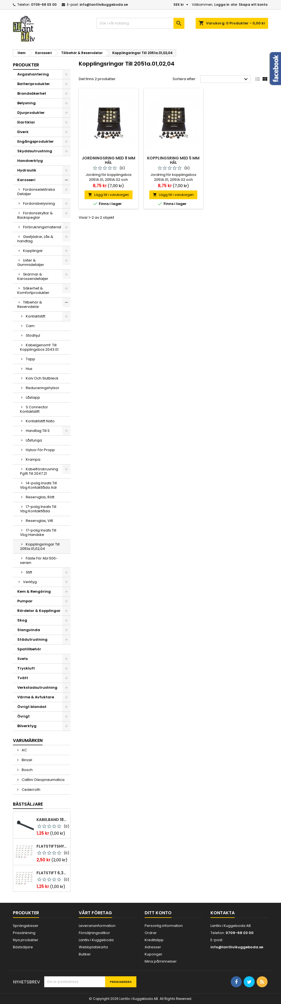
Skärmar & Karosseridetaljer (32, 276)
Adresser (153, 947)
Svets (22, 658)
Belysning (26, 103)
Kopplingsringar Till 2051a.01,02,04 (40, 546)
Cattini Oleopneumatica (42, 779)
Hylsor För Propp (40, 449)
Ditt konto (158, 913)
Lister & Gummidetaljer (30, 262)
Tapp (30, 359)
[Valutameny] (181, 4)
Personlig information (164, 925)
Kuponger (153, 954)
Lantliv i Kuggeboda (96, 940)
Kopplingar (33, 250)
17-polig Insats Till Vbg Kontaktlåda (38, 509)
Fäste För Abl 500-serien (39, 560)
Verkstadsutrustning (37, 687)
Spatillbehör (29, 649)
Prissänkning (24, 932)
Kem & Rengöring (34, 591)
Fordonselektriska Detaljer (36, 191)
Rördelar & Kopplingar (39, 610)
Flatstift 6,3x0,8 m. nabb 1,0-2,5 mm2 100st (52, 873)
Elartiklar (26, 122)
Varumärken (28, 740)
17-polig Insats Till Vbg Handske (38, 532)
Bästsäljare (28, 804)
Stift (29, 572)
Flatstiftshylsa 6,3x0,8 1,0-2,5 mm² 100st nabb (52, 846)
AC (24, 750)
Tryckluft (26, 668)
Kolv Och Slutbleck (42, 378)
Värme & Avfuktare (35, 697)
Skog (22, 620)
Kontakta (222, 913)
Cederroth (30, 789)
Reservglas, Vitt (39, 520)
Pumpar (25, 601)
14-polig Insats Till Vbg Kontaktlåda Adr (38, 485)
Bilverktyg (26, 726)
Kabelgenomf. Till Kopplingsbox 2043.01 (39, 347)
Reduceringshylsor (42, 387)
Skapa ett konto (253, 4)
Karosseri (26, 179)
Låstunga (34, 440)
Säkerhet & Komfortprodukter (33, 290)
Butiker (85, 954)
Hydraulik (26, 170)
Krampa (33, 459)
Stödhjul (33, 335)
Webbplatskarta (93, 947)
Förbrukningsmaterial (42, 227)
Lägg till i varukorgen (108, 194)
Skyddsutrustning (34, 151)
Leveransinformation (97, 925)
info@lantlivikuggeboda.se (104, 4)
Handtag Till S (38, 430)
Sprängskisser (25, 925)
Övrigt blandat (31, 706)
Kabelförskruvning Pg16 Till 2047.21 (39, 471)
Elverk (23, 131)
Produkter (26, 65)
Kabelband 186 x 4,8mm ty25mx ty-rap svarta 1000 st (52, 819)
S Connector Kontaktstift (34, 409)
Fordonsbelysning (39, 203)
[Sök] (140, 23)
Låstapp (33, 397)
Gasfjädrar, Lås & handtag (35, 239)
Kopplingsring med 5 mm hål (173, 160)
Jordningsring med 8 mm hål (108, 160)
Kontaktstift (35, 316)
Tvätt (22, 677)
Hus (29, 368)
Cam (30, 325)
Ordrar (151, 932)
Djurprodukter (31, 112)
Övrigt (23, 716)
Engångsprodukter (35, 141)
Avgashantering (33, 74)
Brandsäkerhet (31, 93)
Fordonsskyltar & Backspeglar (35, 215)
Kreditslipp (154, 940)
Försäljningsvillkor (94, 932)
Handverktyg (30, 160)
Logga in (221, 4)
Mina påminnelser (161, 961)
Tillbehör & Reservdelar (29, 304)
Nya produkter (25, 940)
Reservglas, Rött (40, 497)
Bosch (27, 769)
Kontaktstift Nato (40, 421)
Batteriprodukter (33, 83)
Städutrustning (32, 639)
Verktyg (30, 581)
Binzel (26, 760)
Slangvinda (28, 629)
